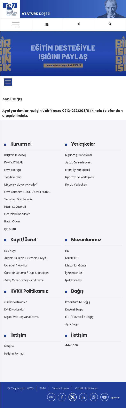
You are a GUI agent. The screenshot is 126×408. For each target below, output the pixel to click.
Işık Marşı (10, 229)
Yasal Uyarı (60, 388)
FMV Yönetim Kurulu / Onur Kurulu (27, 192)
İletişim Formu (14, 353)
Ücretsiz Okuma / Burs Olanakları (26, 273)
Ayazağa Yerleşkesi (78, 162)
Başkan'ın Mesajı (15, 155)
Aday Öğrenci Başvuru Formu (24, 280)
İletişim (9, 346)
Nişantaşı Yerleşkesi (78, 155)
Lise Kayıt (10, 251)
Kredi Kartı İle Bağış (77, 302)
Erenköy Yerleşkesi (77, 170)
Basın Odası (12, 221)
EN (47, 24)
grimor (115, 397)
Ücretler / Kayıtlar (16, 265)
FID (67, 251)
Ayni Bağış (72, 324)
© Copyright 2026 (20, 388)
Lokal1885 (71, 258)
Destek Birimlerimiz (17, 214)
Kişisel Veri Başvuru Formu (21, 317)
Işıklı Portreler (73, 280)
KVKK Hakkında (14, 309)
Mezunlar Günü (75, 265)
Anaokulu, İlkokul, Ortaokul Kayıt (25, 258)
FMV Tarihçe (12, 170)
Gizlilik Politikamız (15, 302)
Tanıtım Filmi (13, 177)
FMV (43, 388)
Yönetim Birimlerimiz (18, 199)
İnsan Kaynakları (15, 207)
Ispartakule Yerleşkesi (79, 177)
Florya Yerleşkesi (76, 184)
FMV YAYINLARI (13, 162)
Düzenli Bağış (74, 309)
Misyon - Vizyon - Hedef (20, 184)
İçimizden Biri (74, 273)
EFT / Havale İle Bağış (79, 317)
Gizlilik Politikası (86, 388)
